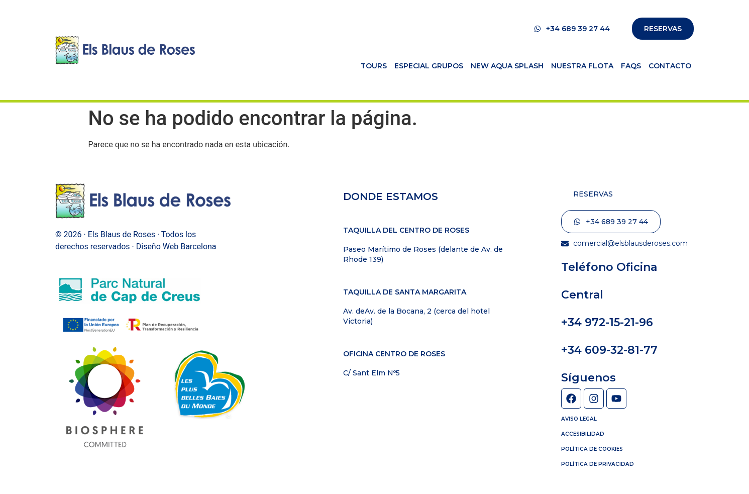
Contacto (670, 65)
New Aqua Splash (507, 65)
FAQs (631, 65)
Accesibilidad (581, 433)
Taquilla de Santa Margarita (404, 292)
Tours (374, 65)
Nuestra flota (582, 65)
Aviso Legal (578, 418)
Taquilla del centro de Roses (406, 230)
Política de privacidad (596, 463)
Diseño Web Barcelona (176, 246)
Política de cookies (591, 448)
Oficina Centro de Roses (394, 353)
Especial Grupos (428, 65)
